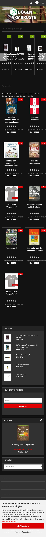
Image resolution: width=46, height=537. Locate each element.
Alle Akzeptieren (23, 526)
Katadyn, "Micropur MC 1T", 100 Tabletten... (31, 56)
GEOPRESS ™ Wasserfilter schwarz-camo (20, 56)
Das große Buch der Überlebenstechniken (35, 249)
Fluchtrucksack (11, 248)
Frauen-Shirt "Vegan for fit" (11, 206)
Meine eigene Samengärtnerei (23, 445)
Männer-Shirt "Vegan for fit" (11, 293)
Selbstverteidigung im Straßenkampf (34, 206)
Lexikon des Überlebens (34, 118)
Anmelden (23, 406)
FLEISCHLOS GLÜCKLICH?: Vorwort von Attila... (11, 163)
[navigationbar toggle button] (43, 3)
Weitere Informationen (23, 532)
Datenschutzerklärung (9, 521)
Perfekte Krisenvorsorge (34, 162)
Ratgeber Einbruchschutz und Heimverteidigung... (11, 119)
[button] (3, 57)
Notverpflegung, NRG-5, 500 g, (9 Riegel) (10, 56)
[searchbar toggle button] (31, 3)
